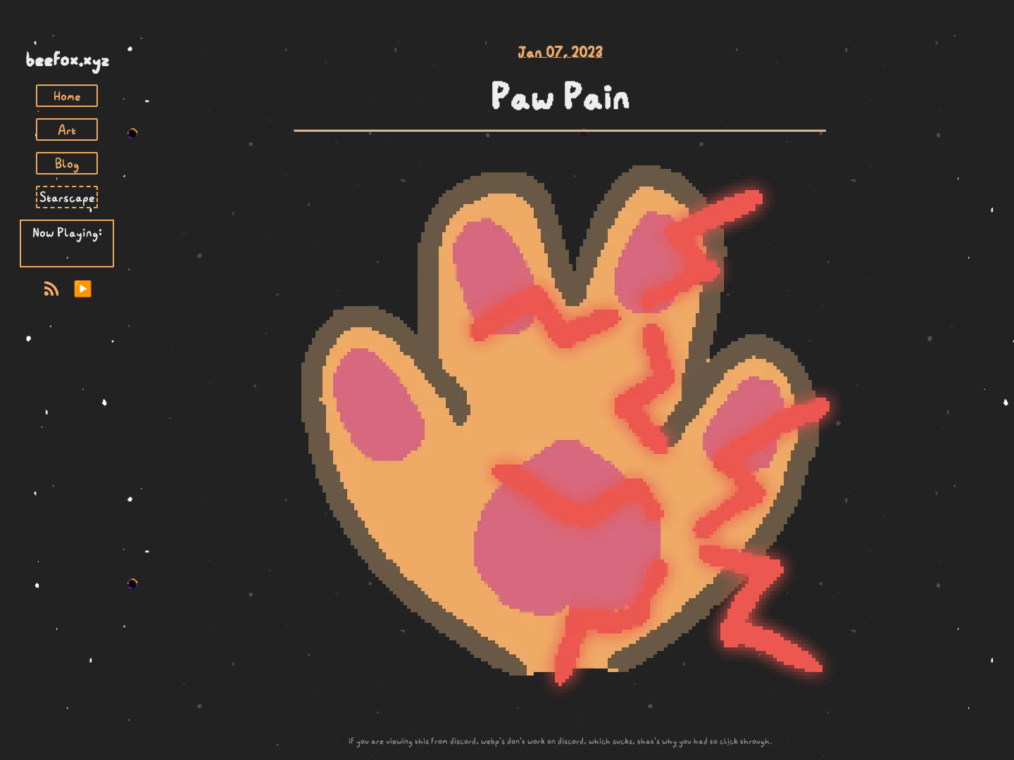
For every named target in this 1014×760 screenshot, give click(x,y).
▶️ (82, 289)
